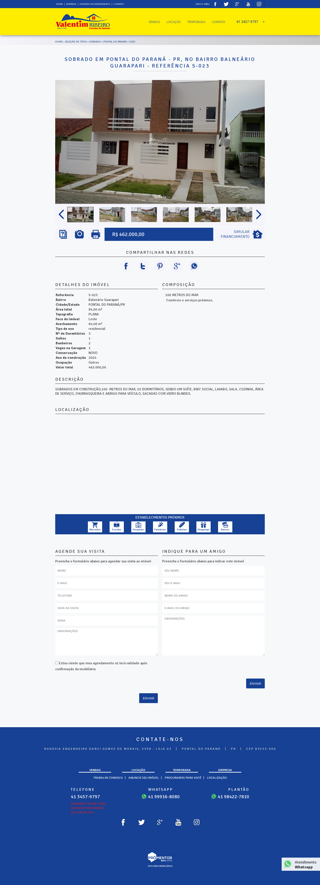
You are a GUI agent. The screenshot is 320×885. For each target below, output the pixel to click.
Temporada (196, 22)
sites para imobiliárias (160, 866)
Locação (174, 22)
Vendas (154, 22)
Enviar (148, 698)
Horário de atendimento (95, 4)
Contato (119, 4)
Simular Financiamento (235, 234)
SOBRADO (95, 41)
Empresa (71, 4)
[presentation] (130, 679)
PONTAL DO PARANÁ (115, 41)
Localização (217, 778)
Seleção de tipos (76, 41)
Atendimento (306, 864)
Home (59, 4)
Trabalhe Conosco (108, 778)
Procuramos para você (183, 778)
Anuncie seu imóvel (143, 778)
